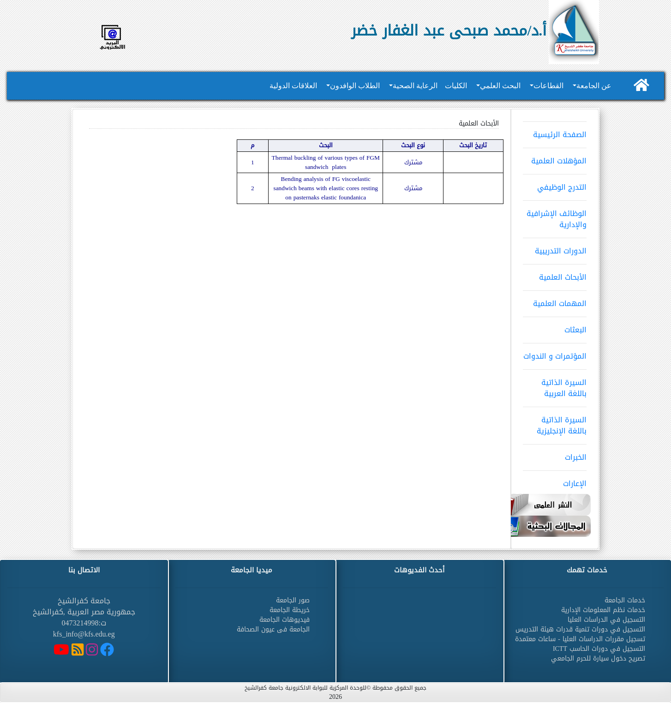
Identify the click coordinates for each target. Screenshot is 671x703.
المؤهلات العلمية (555, 158)
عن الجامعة (593, 86)
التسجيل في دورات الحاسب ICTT (599, 649)
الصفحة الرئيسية (555, 131)
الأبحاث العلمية (555, 274)
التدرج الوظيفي (555, 184)
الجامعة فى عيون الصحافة (273, 629)
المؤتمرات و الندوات (555, 353)
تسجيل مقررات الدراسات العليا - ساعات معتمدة (580, 639)
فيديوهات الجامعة (284, 619)
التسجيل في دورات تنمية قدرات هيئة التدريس (580, 629)
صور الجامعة (293, 600)
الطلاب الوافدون (355, 86)
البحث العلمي (500, 86)
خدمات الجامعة (625, 600)
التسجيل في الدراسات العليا (606, 619)
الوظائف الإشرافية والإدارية (555, 216)
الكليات (456, 86)
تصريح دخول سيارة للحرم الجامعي (598, 658)
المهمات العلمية (555, 300)
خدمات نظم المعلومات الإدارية (603, 610)
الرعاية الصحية (415, 86)
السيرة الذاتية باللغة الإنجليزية (555, 422)
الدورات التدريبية (555, 248)
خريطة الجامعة (290, 610)
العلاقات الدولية (293, 86)
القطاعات (548, 86)
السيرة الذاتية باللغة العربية (555, 385)
